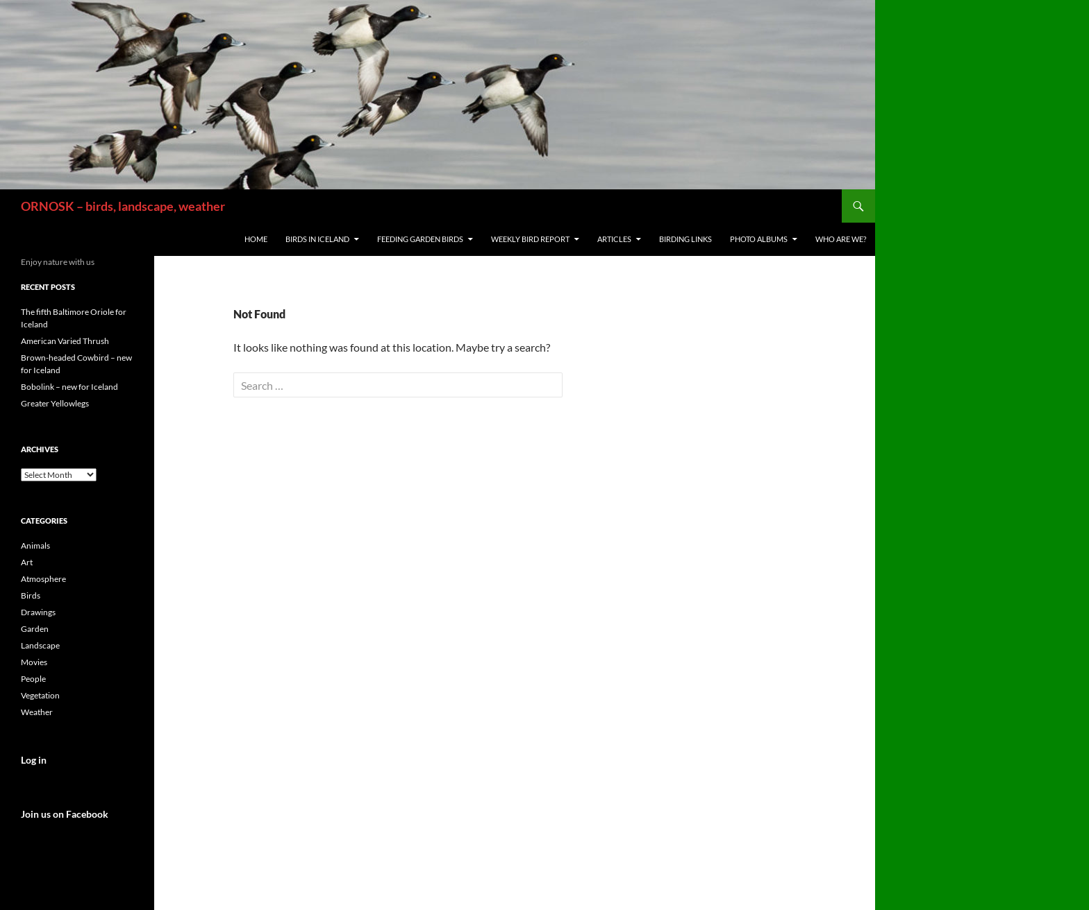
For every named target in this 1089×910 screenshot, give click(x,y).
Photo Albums (759, 238)
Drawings (38, 612)
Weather (37, 712)
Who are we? (840, 238)
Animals (35, 545)
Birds (30, 595)
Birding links (685, 238)
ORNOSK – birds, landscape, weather (123, 206)
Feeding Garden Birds (420, 238)
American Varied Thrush (65, 341)
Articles (614, 238)
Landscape (40, 645)
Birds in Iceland (317, 238)
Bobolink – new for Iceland (69, 386)
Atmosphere (43, 579)
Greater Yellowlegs (55, 403)
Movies (34, 662)
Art (27, 562)
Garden (35, 629)
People (33, 678)
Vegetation (40, 695)
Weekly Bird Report (530, 238)
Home (255, 238)
